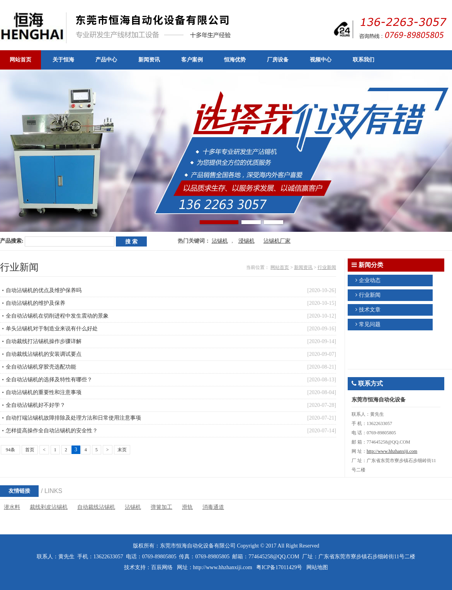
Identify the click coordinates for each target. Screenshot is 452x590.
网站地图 (317, 567)
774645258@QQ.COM (273, 556)
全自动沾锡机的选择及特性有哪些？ (49, 380)
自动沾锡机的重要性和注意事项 (44, 392)
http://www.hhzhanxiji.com (392, 451)
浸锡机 (246, 241)
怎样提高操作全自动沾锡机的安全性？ (52, 431)
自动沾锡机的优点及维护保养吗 (44, 290)
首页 (29, 449)
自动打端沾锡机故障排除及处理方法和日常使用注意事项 (73, 418)
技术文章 (370, 310)
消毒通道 (213, 507)
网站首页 (279, 267)
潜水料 (12, 507)
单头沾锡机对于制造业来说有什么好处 (52, 329)
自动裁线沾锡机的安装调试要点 (44, 354)
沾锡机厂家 (277, 241)
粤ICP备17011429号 (279, 567)
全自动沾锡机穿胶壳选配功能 (41, 367)
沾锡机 (220, 241)
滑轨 (187, 507)
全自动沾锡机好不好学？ (35, 405)
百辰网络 (162, 567)
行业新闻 (327, 267)
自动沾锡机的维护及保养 (35, 303)
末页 (122, 449)
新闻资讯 (303, 267)
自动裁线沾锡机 (96, 507)
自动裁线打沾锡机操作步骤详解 (44, 341)
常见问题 (370, 324)
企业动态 (370, 280)
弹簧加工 (161, 507)
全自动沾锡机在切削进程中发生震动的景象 (57, 316)
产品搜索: (12, 241)
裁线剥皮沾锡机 (49, 507)
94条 (10, 449)
